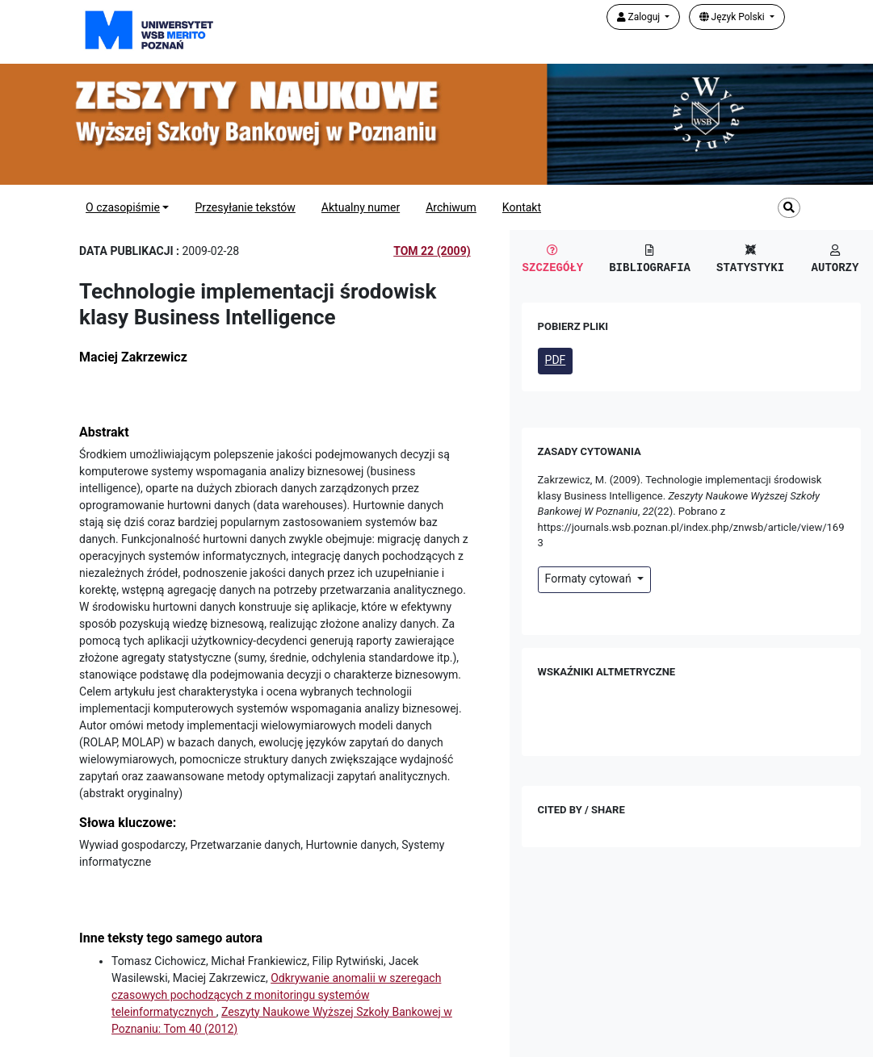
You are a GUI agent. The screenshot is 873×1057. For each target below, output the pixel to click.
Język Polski (733, 17)
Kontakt (521, 207)
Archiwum (451, 207)
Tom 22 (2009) (431, 250)
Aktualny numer (360, 207)
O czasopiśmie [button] (123, 207)
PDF (555, 359)
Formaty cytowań (590, 578)
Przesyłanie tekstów (245, 207)
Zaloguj (640, 17)
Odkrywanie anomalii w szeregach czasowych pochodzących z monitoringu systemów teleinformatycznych (276, 994)
